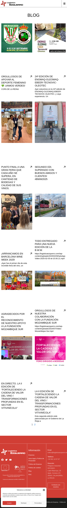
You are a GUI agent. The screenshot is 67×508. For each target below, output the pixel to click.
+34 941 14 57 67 (54, 461)
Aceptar (9, 503)
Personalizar (38, 503)
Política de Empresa (52, 503)
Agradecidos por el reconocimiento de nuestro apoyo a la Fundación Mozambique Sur (13, 326)
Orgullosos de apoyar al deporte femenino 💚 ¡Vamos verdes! (12, 82)
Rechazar (23, 503)
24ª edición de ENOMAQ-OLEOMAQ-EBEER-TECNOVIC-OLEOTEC (46, 82)
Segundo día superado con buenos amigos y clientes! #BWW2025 (47, 176)
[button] (44, 490)
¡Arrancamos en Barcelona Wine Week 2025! (13, 259)
